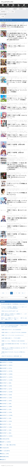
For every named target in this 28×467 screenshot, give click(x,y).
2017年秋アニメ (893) (6, 383)
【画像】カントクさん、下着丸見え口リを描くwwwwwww (13, 340)
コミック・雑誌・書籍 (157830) (9, 444)
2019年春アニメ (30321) (7, 365)
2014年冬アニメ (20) (6, 424)
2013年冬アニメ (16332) (7, 436)
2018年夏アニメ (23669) (7, 374)
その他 (9, 23)
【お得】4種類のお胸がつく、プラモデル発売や (11, 338)
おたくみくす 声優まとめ (12, 186)
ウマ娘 (2, 16)
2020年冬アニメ (8, 8)
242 (19, 293)
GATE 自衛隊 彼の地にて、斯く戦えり (14, 159)
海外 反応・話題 (23, 103)
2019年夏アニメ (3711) (7, 368)
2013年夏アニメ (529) (6, 430)
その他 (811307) (5, 447)
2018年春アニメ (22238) (7, 391)
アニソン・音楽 (9, 78)
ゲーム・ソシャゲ (13, 104)
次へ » (23, 293)
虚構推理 (15, 8)
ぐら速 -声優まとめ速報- (11, 47)
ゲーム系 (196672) (6, 450)
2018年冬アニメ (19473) (7, 377)
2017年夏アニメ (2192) (7, 385)
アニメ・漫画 (22, 22)
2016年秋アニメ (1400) (7, 397)
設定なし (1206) (5, 453)
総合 (2, 8)
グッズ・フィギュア (23, 67)
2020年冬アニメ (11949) (7, 362)
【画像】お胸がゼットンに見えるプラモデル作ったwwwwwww (13, 332)
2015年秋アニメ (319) (6, 409)
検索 (26, 297)
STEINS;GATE (11, 160)
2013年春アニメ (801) (6, 433)
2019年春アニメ (22, 8)
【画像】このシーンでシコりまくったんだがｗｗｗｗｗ (12, 335)
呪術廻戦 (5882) (5, 456)
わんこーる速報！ (10, 139)
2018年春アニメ (16, 22)
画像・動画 (24, 215)
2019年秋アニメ (4, 11)
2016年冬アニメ (23, 157)
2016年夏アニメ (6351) (7, 400)
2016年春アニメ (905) (6, 403)
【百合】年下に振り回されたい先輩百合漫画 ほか (11, 356)
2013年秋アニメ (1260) (7, 427)
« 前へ (3, 293)
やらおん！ (9, 28)
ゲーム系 (21, 30)
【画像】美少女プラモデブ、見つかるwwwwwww (11, 329)
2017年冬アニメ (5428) (7, 394)
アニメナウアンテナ (7, 2)
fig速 (8, 74)
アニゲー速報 (9, 57)
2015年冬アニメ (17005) (7, 415)
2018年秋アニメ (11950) (7, 380)
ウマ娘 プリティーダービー (16, 23)
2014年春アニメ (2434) (7, 421)
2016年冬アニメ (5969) (7, 406)
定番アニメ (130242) (6, 441)
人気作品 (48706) (5, 438)
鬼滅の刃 (4, 459)
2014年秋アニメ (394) (6, 418)
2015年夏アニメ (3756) (7, 412)
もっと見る (11, 11)
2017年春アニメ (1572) (7, 388)
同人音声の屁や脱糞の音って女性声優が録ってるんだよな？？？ (14, 304)
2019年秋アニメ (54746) (7, 371)
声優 (14, 43)
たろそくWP (9, 213)
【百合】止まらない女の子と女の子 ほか (9, 311)
